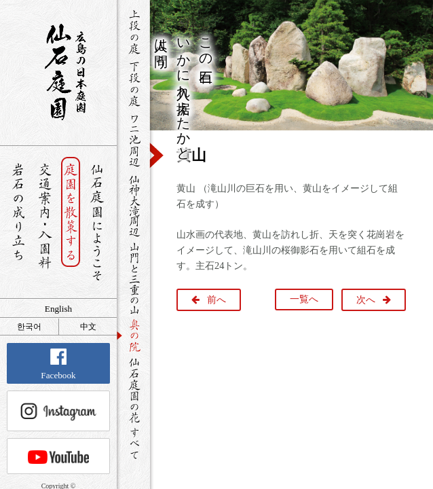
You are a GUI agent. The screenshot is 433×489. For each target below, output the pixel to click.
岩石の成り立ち (18, 222)
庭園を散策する (71, 222)
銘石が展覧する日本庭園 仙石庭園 (58, 72)
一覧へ (304, 299)
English (58, 309)
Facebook (58, 364)
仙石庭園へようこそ (97, 222)
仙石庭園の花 (133, 389)
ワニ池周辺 (133, 140)
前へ (216, 300)
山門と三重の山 (133, 277)
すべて (133, 443)
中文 (88, 326)
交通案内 (44, 222)
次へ (365, 300)
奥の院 (133, 335)
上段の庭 (133, 32)
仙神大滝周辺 (133, 205)
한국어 (29, 326)
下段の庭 (133, 83)
